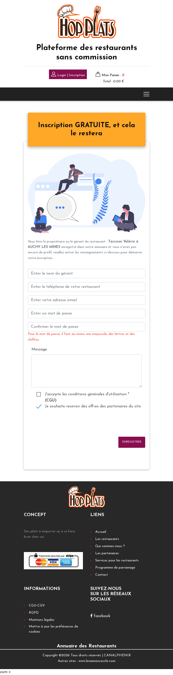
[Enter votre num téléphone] (86, 287)
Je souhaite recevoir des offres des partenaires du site (93, 406)
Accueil (100, 532)
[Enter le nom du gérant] (86, 273)
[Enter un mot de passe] (86, 313)
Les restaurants (107, 539)
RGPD (34, 613)
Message (39, 349)
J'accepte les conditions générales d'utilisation (87, 395)
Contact (101, 575)
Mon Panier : (113, 75)
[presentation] (65, 423)
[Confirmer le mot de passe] (86, 326)
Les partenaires (107, 553)
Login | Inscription (68, 75)
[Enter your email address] (86, 300)
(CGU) (51, 400)
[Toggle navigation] (146, 94)
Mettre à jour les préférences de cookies (53, 629)
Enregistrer (131, 442)
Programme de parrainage (115, 568)
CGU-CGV (37, 605)
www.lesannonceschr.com (97, 661)
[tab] (87, 130)
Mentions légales (41, 620)
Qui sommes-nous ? (110, 546)
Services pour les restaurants (117, 560)
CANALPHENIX (117, 655)
